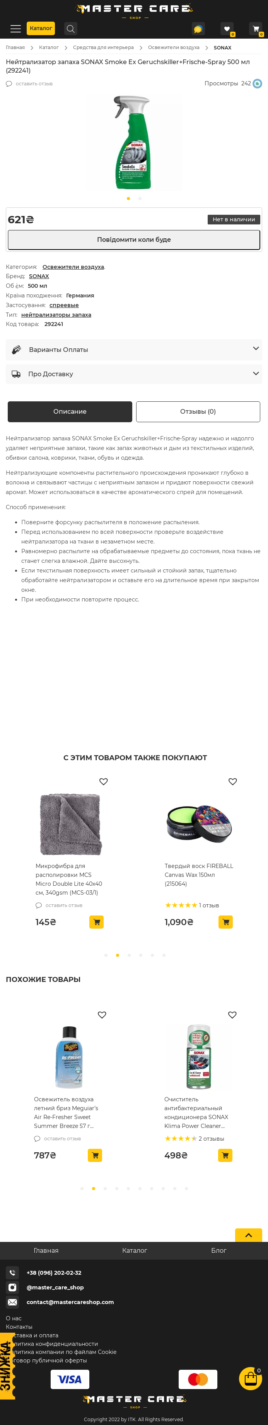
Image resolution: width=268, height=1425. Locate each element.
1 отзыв (208, 905)
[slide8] (174, 1188)
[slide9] (186, 1188)
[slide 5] (164, 955)
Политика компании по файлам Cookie (61, 1352)
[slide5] (140, 1188)
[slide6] (151, 1188)
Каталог (41, 28)
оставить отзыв (34, 84)
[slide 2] (129, 955)
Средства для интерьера (103, 47)
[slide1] (140, 198)
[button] (104, 781)
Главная (15, 47)
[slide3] (116, 1188)
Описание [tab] (70, 411)
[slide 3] (140, 955)
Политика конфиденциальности (52, 1343)
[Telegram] (198, 28)
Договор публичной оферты (46, 1360)
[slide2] (105, 1188)
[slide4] (128, 1188)
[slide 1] (117, 955)
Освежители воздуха (174, 47)
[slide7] (163, 1188)
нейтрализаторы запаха (56, 314)
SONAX (39, 276)
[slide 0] (106, 955)
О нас (14, 1318)
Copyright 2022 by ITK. (110, 1419)
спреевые (64, 305)
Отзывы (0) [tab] (198, 411)
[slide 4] (152, 955)
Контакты (19, 1326)
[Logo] (134, 18)
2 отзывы (210, 1138)
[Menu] (15, 28)
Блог (219, 1250)
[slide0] (128, 198)
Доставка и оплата (32, 1335)
